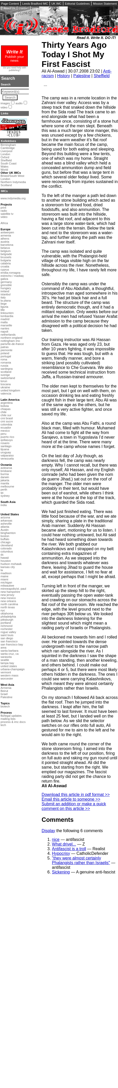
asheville (6, 523)
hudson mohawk (11, 563)
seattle (5, 659)
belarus (5, 247)
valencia (6, 393)
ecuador (6, 427)
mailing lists (8, 718)
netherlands (8, 334)
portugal (6, 356)
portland (6, 622)
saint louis (7, 635)
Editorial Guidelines (77, 3)
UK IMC (56, 3)
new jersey (7, 594)
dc (2, 554)
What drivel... (64, 844)
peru (3, 433)
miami (4, 579)
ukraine (5, 387)
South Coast (8, 163)
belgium (6, 251)
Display (48, 831)
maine (4, 576)
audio (18, 103)
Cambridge (8, 147)
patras (5, 347)
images (5, 103)
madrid (5, 319)
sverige (5, 374)
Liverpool (6, 151)
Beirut (4, 690)
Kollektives (8, 141)
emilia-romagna (10, 272)
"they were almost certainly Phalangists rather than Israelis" (81, 860)
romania (6, 362)
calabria (6, 263)
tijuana (5, 449)
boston (5, 536)
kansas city (8, 567)
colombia (6, 424)
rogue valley (8, 632)
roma (4, 359)
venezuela (7, 458)
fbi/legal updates (11, 715)
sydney (5, 495)
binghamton (8, 532)
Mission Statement (105, 3)
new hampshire (10, 591)
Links (4, 113)
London (5, 154)
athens (5, 238)
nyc (3, 610)
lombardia (7, 316)
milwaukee (7, 585)
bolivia (5, 405)
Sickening (61, 872)
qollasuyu (7, 439)
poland (5, 353)
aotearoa (6, 467)
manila (5, 483)
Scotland (6, 185)
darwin (5, 477)
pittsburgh (7, 619)
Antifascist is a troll (69, 849)
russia (4, 365)
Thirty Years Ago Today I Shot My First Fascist (74, 54)
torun (4, 381)
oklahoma (7, 613)
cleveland (7, 545)
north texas (8, 607)
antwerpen (7, 232)
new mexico (8, 598)
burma (5, 474)
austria (5, 241)
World (4, 169)
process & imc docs (13, 721)
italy (3, 297)
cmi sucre (7, 421)
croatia (5, 266)
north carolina (9, 604)
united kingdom (10, 390)
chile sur (6, 415)
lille (3, 309)
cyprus (5, 269)
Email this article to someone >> (71, 799)
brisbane (6, 470)
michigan (6, 582)
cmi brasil (7, 418)
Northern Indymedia (13, 182)
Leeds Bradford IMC (35, 3)
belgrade (6, 254)
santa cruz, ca (10, 653)
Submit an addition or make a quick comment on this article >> (74, 806)
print (3, 207)
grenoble (6, 285)
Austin (5, 529)
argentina (7, 402)
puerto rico (7, 436)
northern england (11, 337)
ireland (5, 291)
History (63, 76)
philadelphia (8, 616)
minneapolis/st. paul (13, 588)
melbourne (7, 486)
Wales (5, 166)
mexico (5, 430)
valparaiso (7, 455)
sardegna (7, 368)
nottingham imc (10, 340)
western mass (9, 675)
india (4, 505)
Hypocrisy (61, 853)
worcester (7, 678)
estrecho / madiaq (12, 275)
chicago (6, 542)
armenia (6, 235)
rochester (7, 628)
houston (6, 560)
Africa (4, 223)
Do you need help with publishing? (14, 69)
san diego (7, 638)
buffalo (5, 539)
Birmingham (8, 144)
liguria (4, 306)
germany (6, 281)
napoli (4, 331)
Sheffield (101, 76)
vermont (6, 672)
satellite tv (7, 213)
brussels (6, 257)
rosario (5, 443)
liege (4, 303)
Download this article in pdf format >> (76, 794)
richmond (6, 625)
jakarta (5, 480)
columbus (7, 551)
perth (4, 489)
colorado (6, 548)
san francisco (9, 641)
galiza (4, 278)
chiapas (6, 409)
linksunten (7, 312)
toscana (6, 384)
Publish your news (14, 56)
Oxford (5, 157)
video (4, 107)
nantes (5, 328)
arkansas (6, 520)
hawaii (5, 557)
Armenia (6, 687)
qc (2, 492)
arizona (5, 517)
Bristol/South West (12, 175)
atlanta (5, 526)
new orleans (8, 601)
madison (6, 573)
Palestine (81, 76)
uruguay (6, 452)
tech (3, 725)
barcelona (7, 244)
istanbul (6, 294)
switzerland (8, 378)
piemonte (6, 350)
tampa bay (7, 663)
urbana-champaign (12, 669)
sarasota (6, 656)
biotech (5, 706)
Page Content (10, 3)
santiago (6, 446)
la (2, 570)
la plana (6, 300)
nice (56, 839)
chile (3, 412)
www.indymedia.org (13, 198)
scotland (6, 371)
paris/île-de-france (12, 343)
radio (4, 210)
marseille (6, 325)
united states (9, 666)
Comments (58, 819)
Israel (4, 694)
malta (4, 322)
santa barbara (9, 650)
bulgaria (6, 260)
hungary (6, 288)
